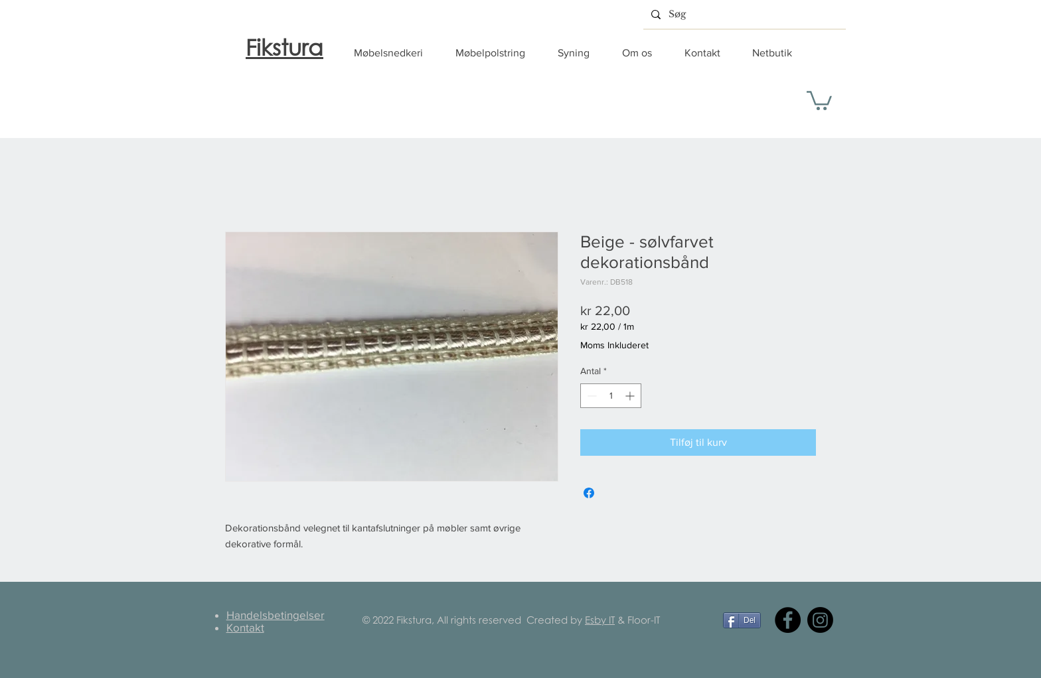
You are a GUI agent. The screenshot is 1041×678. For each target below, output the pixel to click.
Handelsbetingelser (275, 614)
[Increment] (631, 395)
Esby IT (600, 620)
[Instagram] (820, 620)
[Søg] (743, 14)
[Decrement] (590, 395)
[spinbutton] (611, 395)
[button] (394, 53)
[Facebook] (788, 620)
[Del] (742, 620)
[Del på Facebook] (589, 493)
